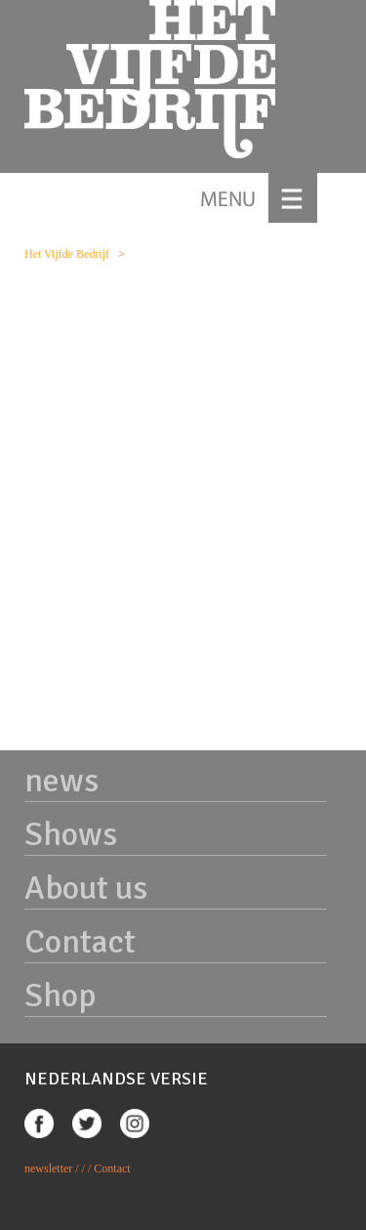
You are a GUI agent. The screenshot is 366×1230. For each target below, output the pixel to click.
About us (85, 888)
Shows (70, 834)
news (61, 780)
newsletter (48, 1168)
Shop (60, 995)
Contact (80, 941)
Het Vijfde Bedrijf (66, 254)
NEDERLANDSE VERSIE (116, 1078)
